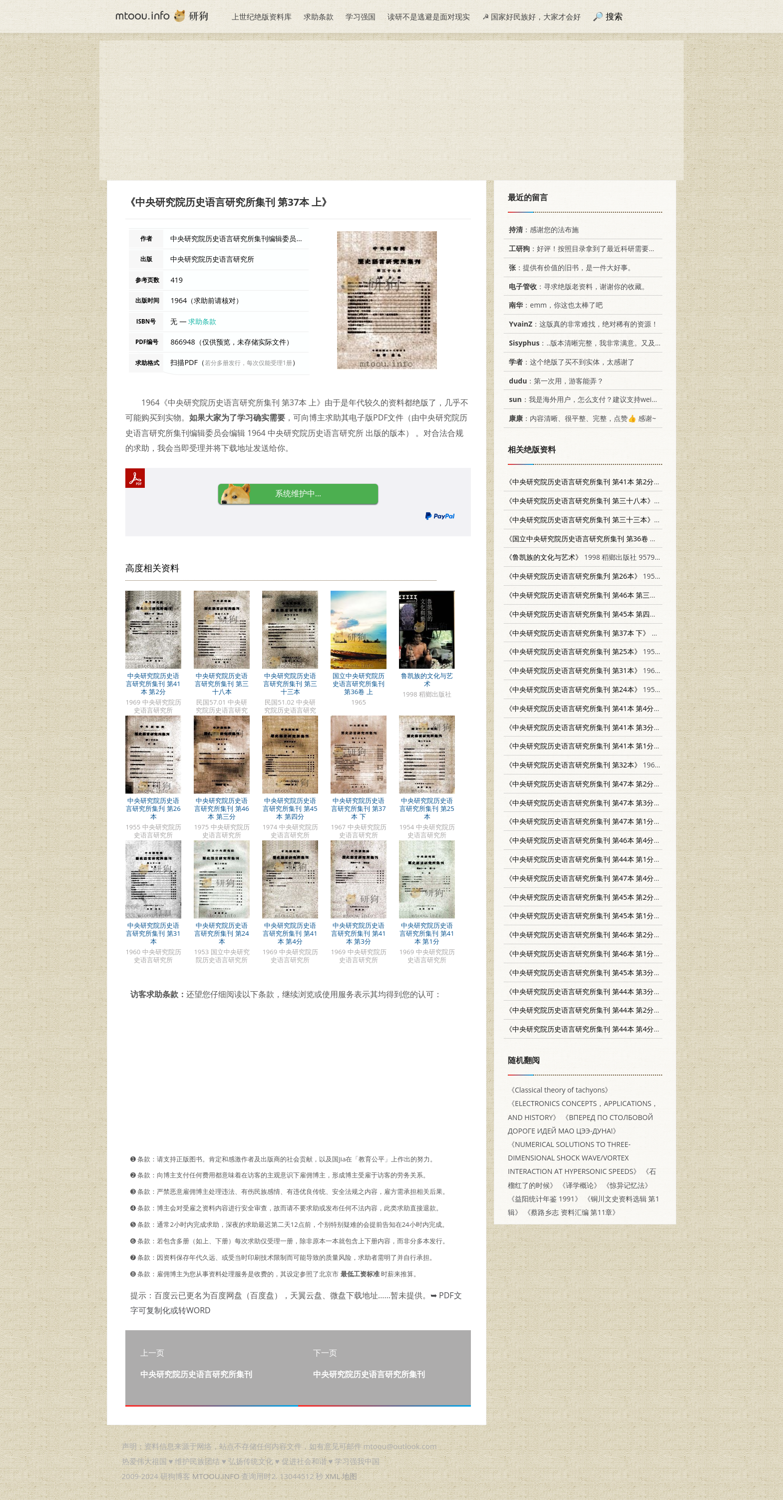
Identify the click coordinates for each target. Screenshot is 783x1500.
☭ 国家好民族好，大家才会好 (531, 16)
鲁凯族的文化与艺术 (427, 679)
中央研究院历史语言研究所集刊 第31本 (153, 933)
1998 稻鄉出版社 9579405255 (592, 557)
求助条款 (319, 16)
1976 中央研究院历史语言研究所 (635, 783)
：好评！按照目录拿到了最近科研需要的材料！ (591, 248)
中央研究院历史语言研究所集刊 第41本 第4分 (290, 933)
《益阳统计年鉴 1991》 (545, 1198)
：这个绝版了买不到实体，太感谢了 (570, 362)
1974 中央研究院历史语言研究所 (636, 614)
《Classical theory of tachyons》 (560, 1090)
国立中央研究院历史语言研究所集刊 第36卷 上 (359, 683)
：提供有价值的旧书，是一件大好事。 (570, 267)
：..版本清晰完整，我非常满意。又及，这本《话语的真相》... (618, 343)
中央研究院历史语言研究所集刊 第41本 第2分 (153, 683)
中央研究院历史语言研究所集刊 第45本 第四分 (290, 808)
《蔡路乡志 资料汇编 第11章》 (571, 1212)
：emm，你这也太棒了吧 (554, 305)
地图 (349, 1476)
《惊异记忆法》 (627, 1185)
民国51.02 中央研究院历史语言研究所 (639, 519)
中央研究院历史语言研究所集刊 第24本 (221, 933)
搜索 (614, 16)
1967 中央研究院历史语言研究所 (629, 633)
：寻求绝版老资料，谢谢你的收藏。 (577, 286)
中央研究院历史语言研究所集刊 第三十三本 (290, 683)
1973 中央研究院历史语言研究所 (635, 915)
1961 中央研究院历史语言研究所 (625, 764)
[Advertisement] (391, 110)
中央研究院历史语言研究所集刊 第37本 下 (358, 808)
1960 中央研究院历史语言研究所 (625, 670)
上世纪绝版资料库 (262, 16)
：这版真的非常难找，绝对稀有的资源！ (581, 324)
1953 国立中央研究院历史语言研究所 (632, 689)
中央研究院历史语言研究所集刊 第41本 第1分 (426, 933)
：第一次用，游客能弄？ (554, 380)
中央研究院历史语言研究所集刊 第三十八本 (221, 683)
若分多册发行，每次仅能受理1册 (248, 363)
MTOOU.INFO (216, 1476)
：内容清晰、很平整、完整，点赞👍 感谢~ (580, 418)
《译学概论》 (580, 1185)
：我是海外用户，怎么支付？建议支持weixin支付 (590, 399)
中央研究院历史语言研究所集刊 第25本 (426, 808)
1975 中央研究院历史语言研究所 (636, 595)
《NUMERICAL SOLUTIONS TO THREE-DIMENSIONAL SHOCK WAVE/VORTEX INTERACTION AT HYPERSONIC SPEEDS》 (574, 1157)
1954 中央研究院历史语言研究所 (625, 651)
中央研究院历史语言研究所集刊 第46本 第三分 (221, 808)
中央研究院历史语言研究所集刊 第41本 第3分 (358, 933)
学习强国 (361, 16)
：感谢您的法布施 (542, 229)
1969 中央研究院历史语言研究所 (635, 481)
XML (332, 1476)
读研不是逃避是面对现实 (429, 16)
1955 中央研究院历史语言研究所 (625, 576)
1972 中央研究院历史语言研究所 (635, 859)
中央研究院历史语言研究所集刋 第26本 (153, 808)
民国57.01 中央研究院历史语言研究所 (639, 500)
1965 (593, 538)
